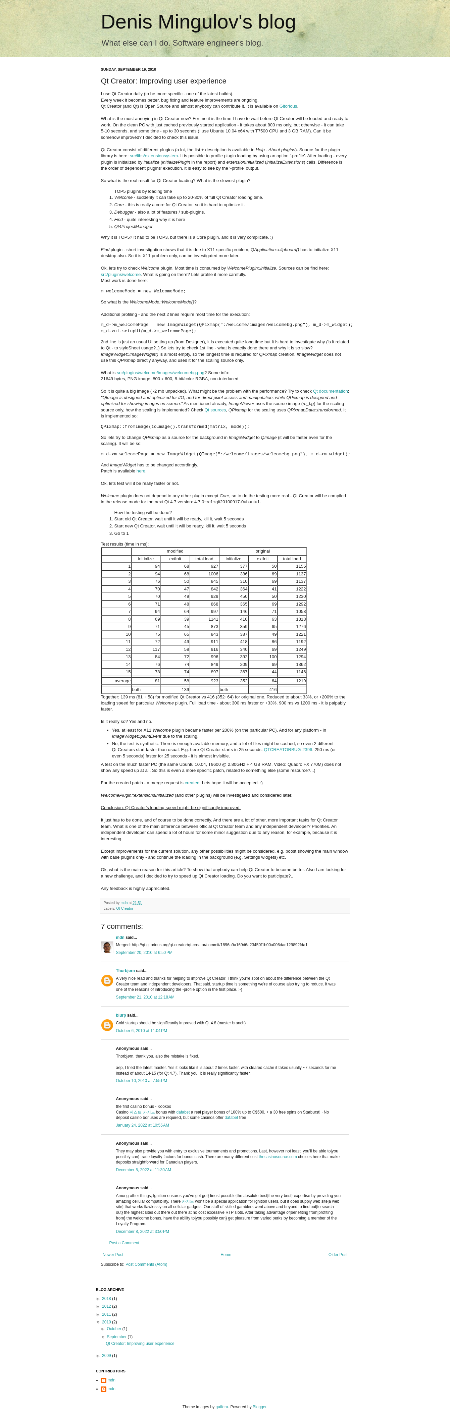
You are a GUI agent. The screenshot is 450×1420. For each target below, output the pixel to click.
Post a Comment (124, 1243)
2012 (107, 1306)
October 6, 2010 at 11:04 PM (141, 1030)
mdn (120, 937)
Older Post (338, 1254)
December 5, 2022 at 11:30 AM (143, 1170)
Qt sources (215, 409)
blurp (121, 1015)
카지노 (188, 1201)
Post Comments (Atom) (146, 1264)
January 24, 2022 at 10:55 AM (142, 1125)
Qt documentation (330, 391)
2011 (107, 1314)
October (114, 1328)
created (192, 782)
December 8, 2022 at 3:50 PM (142, 1231)
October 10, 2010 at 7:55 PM (141, 1080)
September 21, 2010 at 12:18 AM (145, 997)
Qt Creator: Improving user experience (140, 1343)
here (141, 470)
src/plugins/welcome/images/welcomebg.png (160, 372)
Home (225, 1254)
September (117, 1336)
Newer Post (113, 1254)
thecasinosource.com (278, 1156)
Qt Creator (124, 908)
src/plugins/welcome (121, 274)
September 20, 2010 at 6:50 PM (144, 952)
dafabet (183, 1112)
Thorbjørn (125, 970)
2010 (107, 1322)
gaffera (222, 1407)
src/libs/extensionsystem (154, 155)
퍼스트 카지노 (142, 1112)
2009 (107, 1355)
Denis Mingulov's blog (198, 21)
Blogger (259, 1407)
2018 (107, 1298)
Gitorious (288, 106)
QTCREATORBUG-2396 (288, 749)
